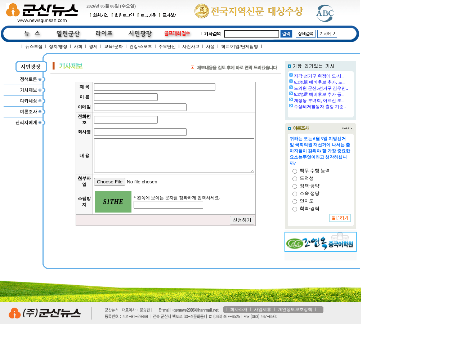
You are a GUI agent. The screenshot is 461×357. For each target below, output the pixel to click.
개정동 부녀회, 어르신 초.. (319, 100)
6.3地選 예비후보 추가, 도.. (319, 82)
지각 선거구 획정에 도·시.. (319, 76)
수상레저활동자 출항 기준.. (320, 106)
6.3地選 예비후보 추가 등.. (319, 94)
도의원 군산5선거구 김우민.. (321, 88)
